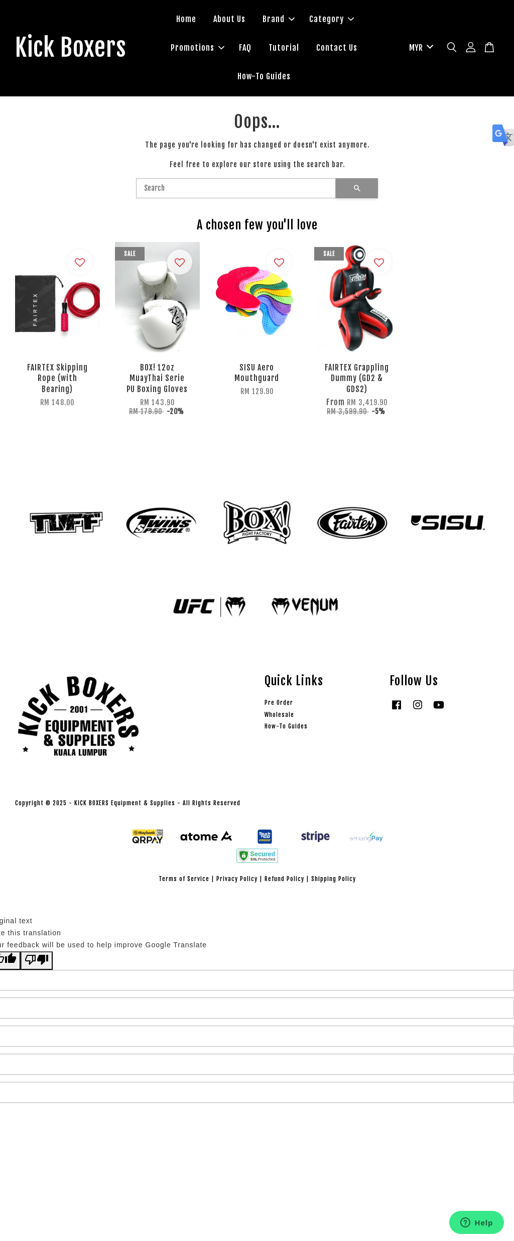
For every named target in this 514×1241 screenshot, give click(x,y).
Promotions (197, 48)
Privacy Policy (237, 879)
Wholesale (279, 714)
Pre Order (279, 702)
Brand (279, 19)
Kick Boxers (70, 48)
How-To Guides (264, 76)
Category (331, 19)
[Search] (236, 188)
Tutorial (284, 48)
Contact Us (336, 48)
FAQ (245, 48)
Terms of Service (184, 879)
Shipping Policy (333, 879)
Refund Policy (284, 879)
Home (186, 19)
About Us (229, 19)
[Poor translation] (37, 960)
